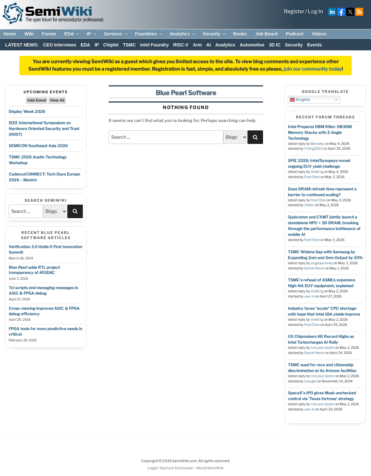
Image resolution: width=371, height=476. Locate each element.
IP (92, 33)
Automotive (252, 44)
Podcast (294, 33)
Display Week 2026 (27, 111)
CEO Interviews (59, 44)
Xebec (309, 205)
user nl (309, 296)
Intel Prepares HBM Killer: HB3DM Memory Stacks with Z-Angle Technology (320, 132)
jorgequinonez (322, 263)
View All (57, 100)
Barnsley (318, 144)
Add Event (36, 100)
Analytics (183, 33)
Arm (197, 44)
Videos (319, 33)
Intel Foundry (154, 44)
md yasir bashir (323, 348)
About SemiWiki (210, 468)
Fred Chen (312, 177)
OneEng (317, 172)
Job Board (266, 33)
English (300, 99)
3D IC (274, 44)
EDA (72, 33)
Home (10, 33)
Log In (315, 11)
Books (240, 33)
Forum (49, 33)
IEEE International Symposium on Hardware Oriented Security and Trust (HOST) (44, 128)
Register (294, 11)
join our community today (313, 69)
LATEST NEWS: (22, 44)
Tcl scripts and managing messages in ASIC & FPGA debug (43, 290)
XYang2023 (313, 149)
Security (214, 33)
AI (208, 44)
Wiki (29, 33)
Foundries (149, 33)
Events (314, 44)
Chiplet (110, 44)
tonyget (310, 381)
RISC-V (180, 44)
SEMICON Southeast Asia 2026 (38, 145)
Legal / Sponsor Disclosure (171, 468)
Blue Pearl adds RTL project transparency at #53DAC (34, 270)
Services (116, 33)
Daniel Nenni (314, 268)
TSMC (129, 44)
